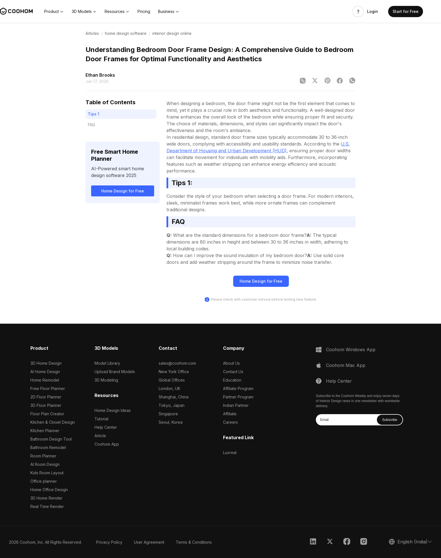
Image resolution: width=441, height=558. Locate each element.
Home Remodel (44, 380)
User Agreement (149, 542)
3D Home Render (46, 498)
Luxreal (230, 452)
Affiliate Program (238, 388)
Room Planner (43, 455)
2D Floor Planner (45, 396)
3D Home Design (46, 363)
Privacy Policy (109, 542)
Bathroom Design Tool (51, 439)
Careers (230, 422)
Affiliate (230, 413)
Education (232, 380)
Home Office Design (49, 489)
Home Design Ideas (112, 410)
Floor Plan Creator (47, 413)
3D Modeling (106, 380)
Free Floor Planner (47, 388)
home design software (126, 33)
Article (100, 435)
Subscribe (389, 420)
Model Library (107, 363)
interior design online (172, 33)
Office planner (43, 481)
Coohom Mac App (345, 365)
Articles (92, 33)
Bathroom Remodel (48, 447)
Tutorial (101, 418)
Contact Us (233, 371)
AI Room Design (45, 464)
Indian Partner (236, 405)
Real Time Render (47, 506)
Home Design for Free (122, 191)
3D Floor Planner (45, 405)
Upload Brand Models (114, 371)
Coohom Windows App (350, 349)
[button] (54, 11)
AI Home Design (45, 371)
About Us (231, 363)
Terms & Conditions (194, 542)
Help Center (105, 427)
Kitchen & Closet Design (52, 422)
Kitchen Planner (44, 430)
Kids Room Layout (47, 472)
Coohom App (106, 444)
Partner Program (238, 396)
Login (372, 11)
